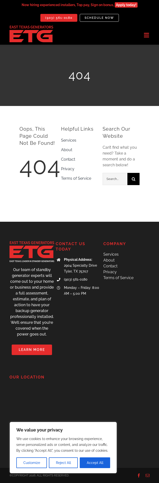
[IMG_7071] (31, 27)
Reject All (63, 463)
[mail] (148, 475)
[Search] (133, 179)
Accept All (95, 463)
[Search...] (115, 179)
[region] (63, 447)
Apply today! (126, 5)
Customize (31, 463)
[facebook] (139, 475)
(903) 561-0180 (76, 279)
